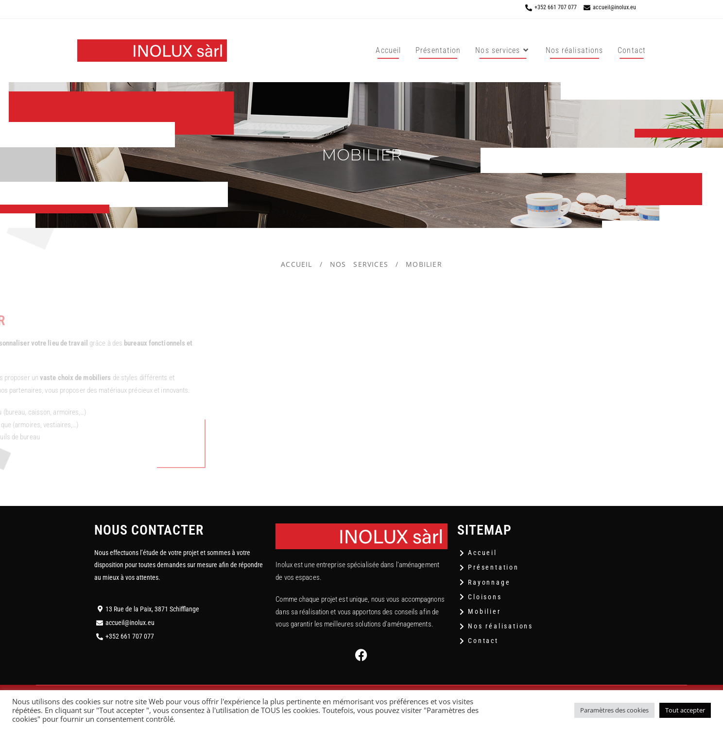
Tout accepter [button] (685, 710)
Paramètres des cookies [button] (614, 710)
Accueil (296, 264)
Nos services (359, 264)
